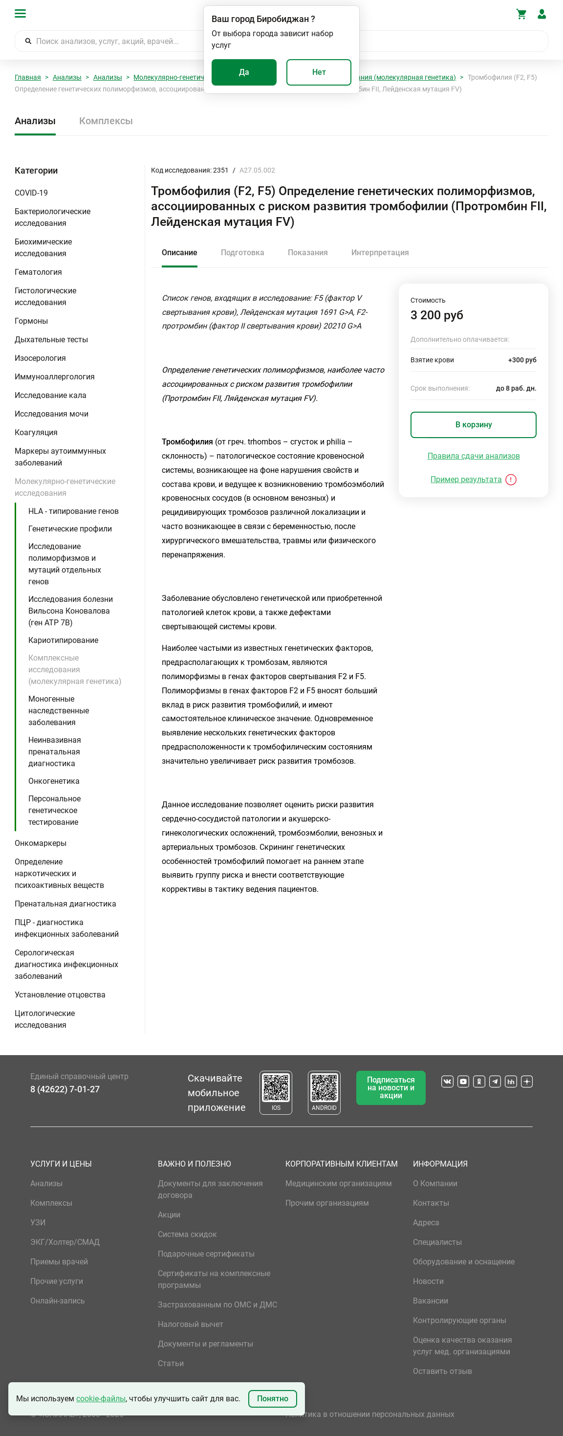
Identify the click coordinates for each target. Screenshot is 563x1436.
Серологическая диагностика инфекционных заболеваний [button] (66, 964)
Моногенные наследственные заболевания (58, 710)
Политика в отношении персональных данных (370, 1414)
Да (244, 72)
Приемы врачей (59, 1261)
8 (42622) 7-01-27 (65, 1089)
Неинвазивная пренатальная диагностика (54, 751)
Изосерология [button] (40, 358)
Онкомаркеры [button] (40, 843)
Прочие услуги (56, 1281)
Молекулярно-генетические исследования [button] (65, 487)
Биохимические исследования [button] (43, 247)
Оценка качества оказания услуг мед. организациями (462, 1345)
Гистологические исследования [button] (45, 296)
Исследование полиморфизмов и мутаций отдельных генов (64, 564)
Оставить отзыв (442, 1371)
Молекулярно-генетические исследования (201, 77)
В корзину (473, 424)
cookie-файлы (101, 1398)
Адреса (426, 1222)
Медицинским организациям (338, 1183)
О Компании (435, 1183)
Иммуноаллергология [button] (55, 376)
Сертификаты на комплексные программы (214, 1279)
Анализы (67, 77)
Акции (169, 1214)
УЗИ (37, 1222)
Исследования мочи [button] (51, 414)
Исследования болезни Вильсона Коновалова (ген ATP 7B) (70, 611)
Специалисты (437, 1242)
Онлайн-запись (57, 1300)
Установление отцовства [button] (60, 994)
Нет (319, 72)
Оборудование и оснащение (464, 1261)
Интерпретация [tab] (380, 252)
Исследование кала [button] (51, 395)
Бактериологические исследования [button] (52, 217)
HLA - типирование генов (73, 511)
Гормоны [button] (31, 321)
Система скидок (187, 1234)
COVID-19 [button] (31, 193)
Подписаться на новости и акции (391, 1087)
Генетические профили (70, 528)
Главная (28, 77)
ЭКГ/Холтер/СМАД (65, 1242)
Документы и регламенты (205, 1343)
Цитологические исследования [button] (45, 1019)
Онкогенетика (54, 781)
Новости (428, 1281)
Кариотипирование (63, 640)
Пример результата (466, 479)
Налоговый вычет (190, 1324)
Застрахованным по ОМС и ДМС (217, 1304)
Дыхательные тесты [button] (51, 339)
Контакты (431, 1203)
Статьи (171, 1363)
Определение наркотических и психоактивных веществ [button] (59, 873)
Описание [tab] (179, 252)
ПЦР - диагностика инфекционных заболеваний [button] (67, 928)
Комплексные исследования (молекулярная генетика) (368, 77)
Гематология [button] (38, 272)
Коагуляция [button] (36, 432)
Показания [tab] (308, 252)
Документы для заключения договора (210, 1189)
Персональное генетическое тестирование (54, 810)
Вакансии (430, 1300)
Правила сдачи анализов (474, 456)
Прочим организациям (327, 1203)
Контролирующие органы (459, 1320)
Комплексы (106, 121)
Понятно (272, 1398)
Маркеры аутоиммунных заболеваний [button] (60, 456)
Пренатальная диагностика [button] (65, 903)
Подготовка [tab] (242, 252)
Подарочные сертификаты (206, 1254)
